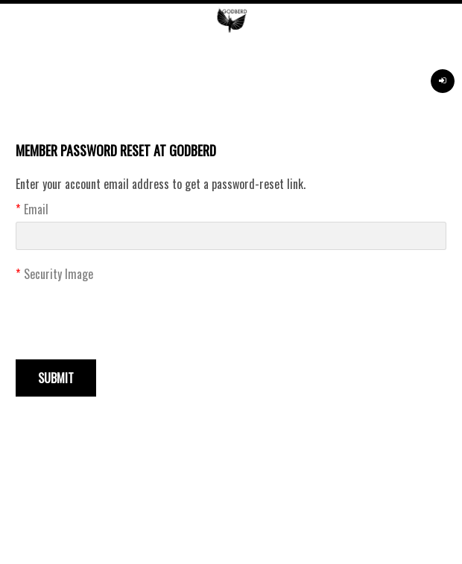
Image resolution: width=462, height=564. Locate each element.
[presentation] (129, 315)
